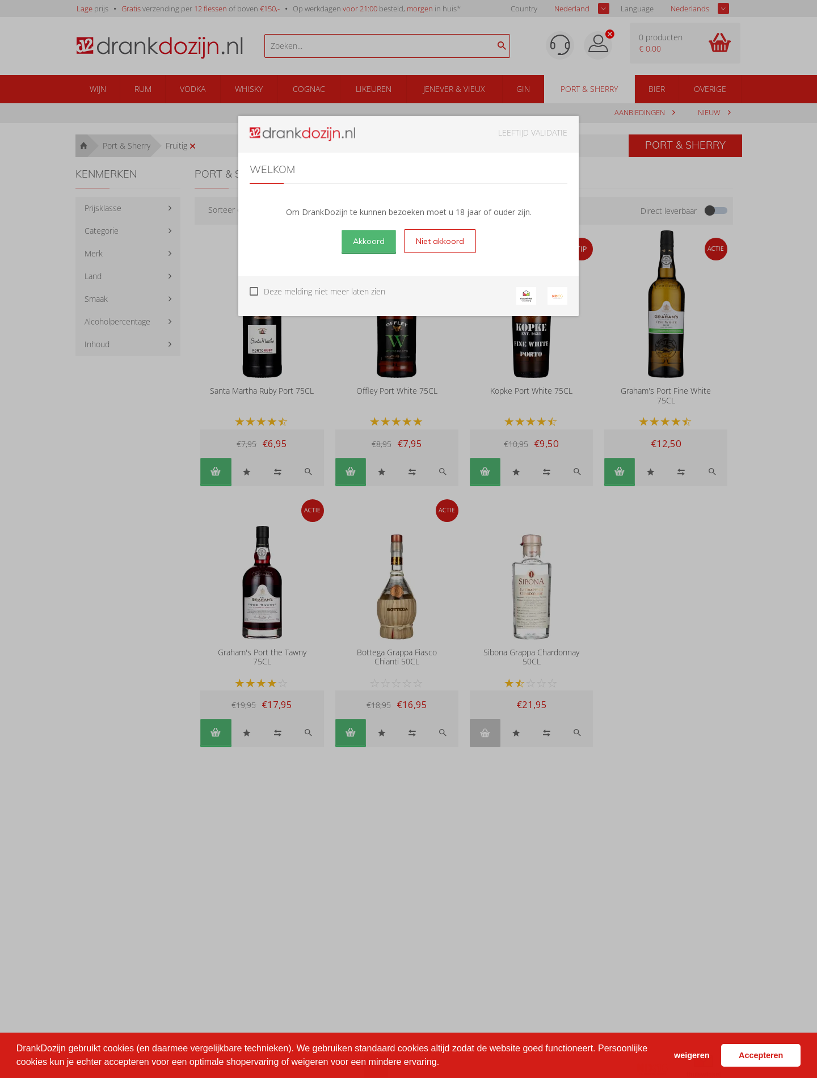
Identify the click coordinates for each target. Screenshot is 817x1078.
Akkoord (369, 241)
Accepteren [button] (761, 1055)
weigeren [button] (691, 1055)
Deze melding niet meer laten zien (324, 291)
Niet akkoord (440, 241)
